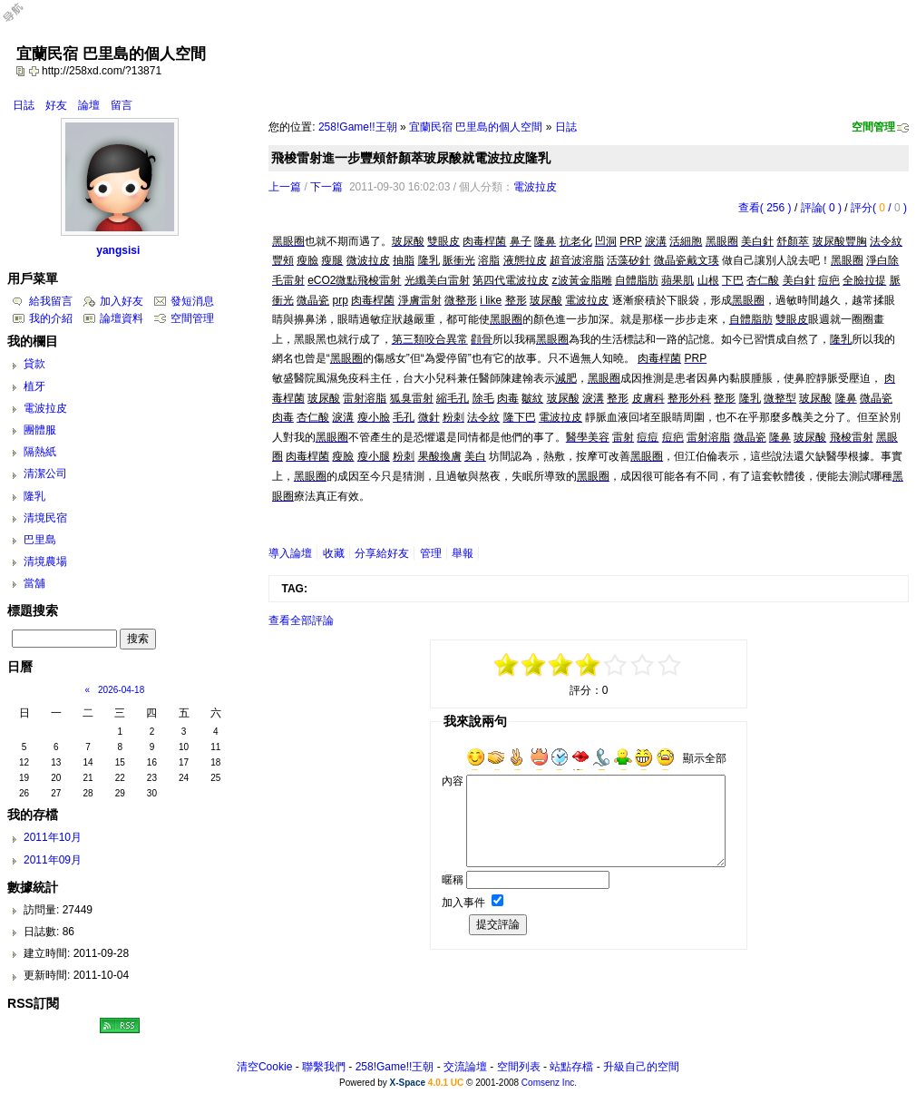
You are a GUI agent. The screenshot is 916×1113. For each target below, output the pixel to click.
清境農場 (45, 561)
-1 (561, 665)
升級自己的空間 (641, 1066)
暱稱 (452, 880)
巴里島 (40, 539)
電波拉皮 (535, 187)
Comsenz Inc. (549, 1083)
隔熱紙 (40, 451)
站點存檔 (571, 1066)
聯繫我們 (324, 1066)
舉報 (462, 553)
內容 (452, 781)
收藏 (334, 553)
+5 (670, 665)
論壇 (89, 105)
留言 (121, 105)
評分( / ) (879, 207)
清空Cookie (264, 1066)
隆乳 (34, 496)
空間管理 (873, 127)
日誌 (23, 105)
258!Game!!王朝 (357, 127)
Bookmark (35, 70)
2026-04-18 (121, 690)
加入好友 (121, 301)
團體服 (40, 430)
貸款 (34, 363)
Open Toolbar (22, 19)
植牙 (34, 386)
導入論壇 (290, 553)
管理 (431, 553)
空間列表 (519, 1066)
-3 (534, 665)
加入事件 (463, 902)
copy (22, 70)
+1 (615, 665)
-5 (507, 665)
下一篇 (326, 187)
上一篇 (284, 187)
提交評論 (498, 924)
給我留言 (51, 301)
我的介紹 (51, 318)
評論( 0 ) (821, 207)
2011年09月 (53, 860)
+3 (643, 665)
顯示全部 (704, 758)
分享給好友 (382, 553)
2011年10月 (53, 837)
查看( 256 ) (765, 207)
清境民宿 (45, 518)
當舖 (34, 583)
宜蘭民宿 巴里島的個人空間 (475, 127)
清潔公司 (45, 473)
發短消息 (192, 301)
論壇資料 (121, 318)
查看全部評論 (301, 620)
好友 (56, 105)
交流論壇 (465, 1066)
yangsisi (118, 250)
